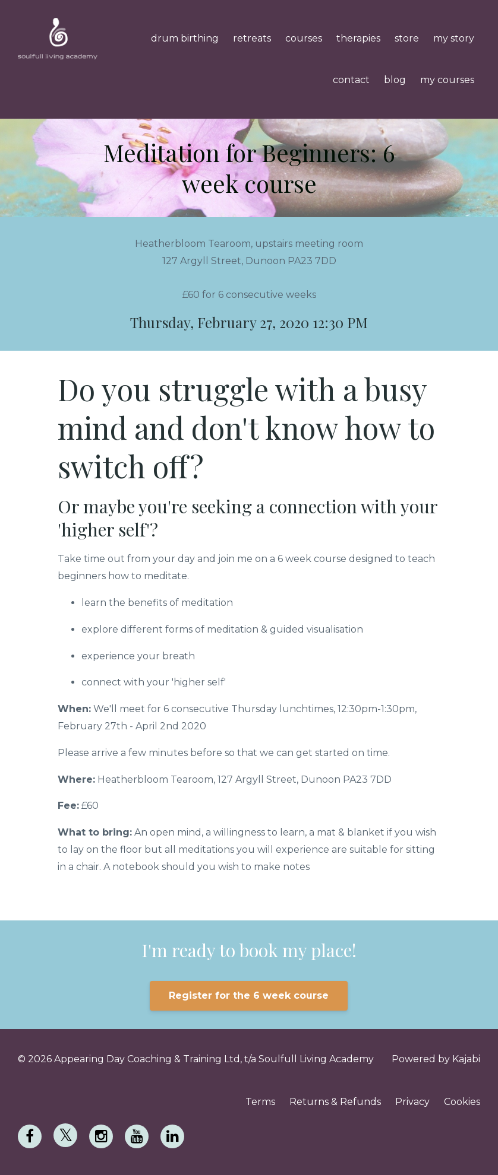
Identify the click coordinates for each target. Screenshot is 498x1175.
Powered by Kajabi (436, 1059)
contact (351, 79)
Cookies (462, 1101)
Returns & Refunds (335, 1101)
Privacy (412, 1101)
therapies (358, 38)
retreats (252, 38)
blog (395, 79)
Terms (260, 1101)
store (407, 38)
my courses (447, 79)
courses (303, 38)
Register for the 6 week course (249, 995)
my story (453, 38)
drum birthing (185, 38)
